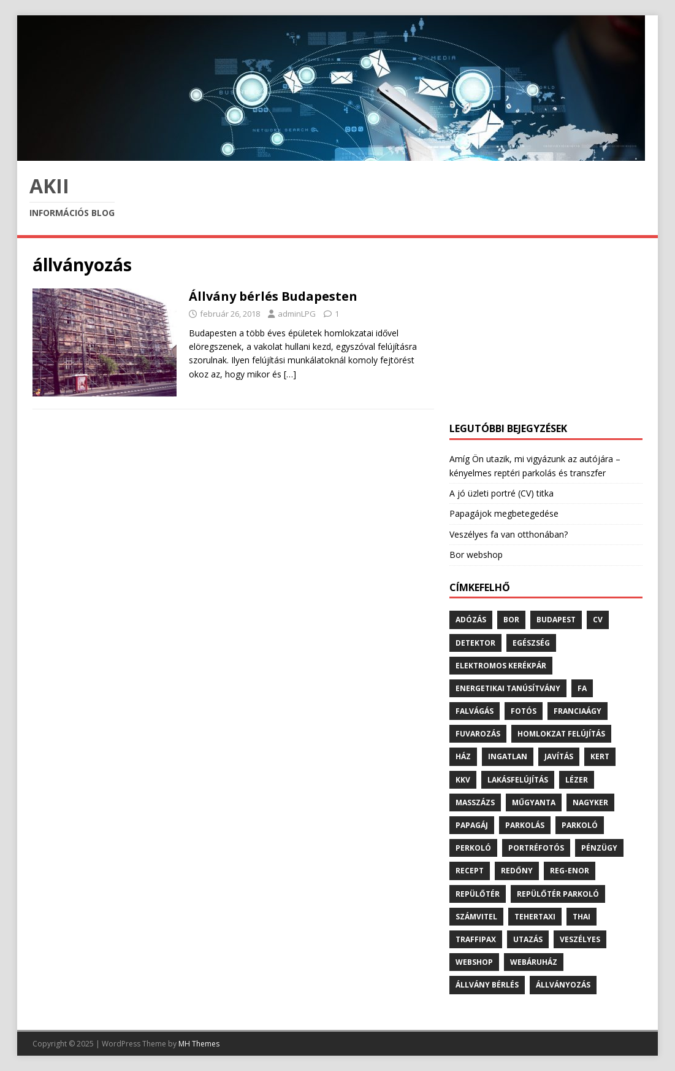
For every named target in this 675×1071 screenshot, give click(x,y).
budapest (556, 619)
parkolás (524, 825)
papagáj (472, 825)
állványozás (563, 985)
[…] (290, 374)
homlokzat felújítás (561, 734)
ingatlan (507, 756)
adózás (471, 619)
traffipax (476, 939)
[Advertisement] (546, 330)
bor (511, 619)
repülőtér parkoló (558, 894)
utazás (528, 939)
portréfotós (536, 848)
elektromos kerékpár (501, 665)
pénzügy (599, 848)
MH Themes (198, 1043)
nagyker (590, 802)
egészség (531, 643)
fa (582, 688)
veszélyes (580, 939)
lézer (576, 780)
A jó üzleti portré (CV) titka (501, 493)
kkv (463, 780)
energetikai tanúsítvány (508, 688)
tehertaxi (534, 916)
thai (581, 916)
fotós (523, 711)
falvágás (475, 711)
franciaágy (577, 711)
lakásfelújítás (517, 780)
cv (598, 619)
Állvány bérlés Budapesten (273, 296)
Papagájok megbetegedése (504, 513)
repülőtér (478, 894)
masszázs (475, 802)
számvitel (476, 916)
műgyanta (533, 802)
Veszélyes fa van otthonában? (508, 534)
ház (463, 756)
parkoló (580, 825)
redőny (517, 870)
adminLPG (297, 313)
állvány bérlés (487, 985)
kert (599, 756)
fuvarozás (478, 734)
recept (470, 870)
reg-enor (569, 870)
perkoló (473, 848)
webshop (474, 962)
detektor (475, 643)
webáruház (533, 962)
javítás (558, 756)
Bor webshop (476, 554)
